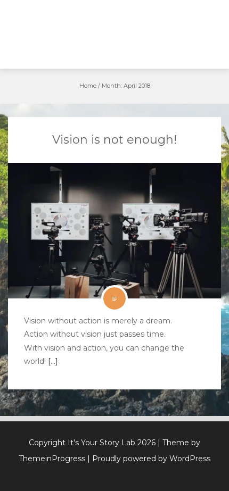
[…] (52, 361)
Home (87, 85)
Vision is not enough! (114, 139)
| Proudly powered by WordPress (148, 458)
